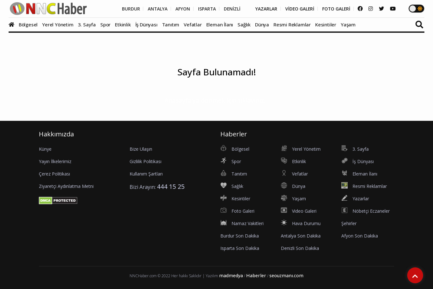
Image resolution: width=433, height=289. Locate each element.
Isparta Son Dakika (239, 248)
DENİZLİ (230, 9)
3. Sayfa (87, 24)
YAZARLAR (265, 9)
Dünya (262, 24)
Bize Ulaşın (141, 149)
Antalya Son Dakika (301, 236)
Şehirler (349, 223)
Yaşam (348, 24)
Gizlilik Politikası (145, 161)
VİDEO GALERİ (298, 9)
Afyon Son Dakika (359, 236)
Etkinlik (123, 24)
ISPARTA (204, 9)
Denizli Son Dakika (300, 248)
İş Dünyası (146, 24)
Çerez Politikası (54, 174)
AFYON (180, 9)
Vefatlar (193, 24)
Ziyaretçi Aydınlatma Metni (66, 186)
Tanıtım (171, 24)
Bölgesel (28, 24)
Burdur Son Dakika (239, 236)
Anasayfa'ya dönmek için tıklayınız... (217, 100)
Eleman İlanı (219, 24)
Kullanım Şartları (146, 174)
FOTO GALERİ (335, 9)
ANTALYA (155, 9)
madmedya (231, 275)
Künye (45, 149)
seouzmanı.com (286, 275)
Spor (105, 24)
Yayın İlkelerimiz (55, 161)
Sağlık (244, 24)
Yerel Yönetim (57, 24)
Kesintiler (325, 24)
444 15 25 (171, 186)
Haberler (256, 275)
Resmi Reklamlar (292, 24)
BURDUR (128, 9)
